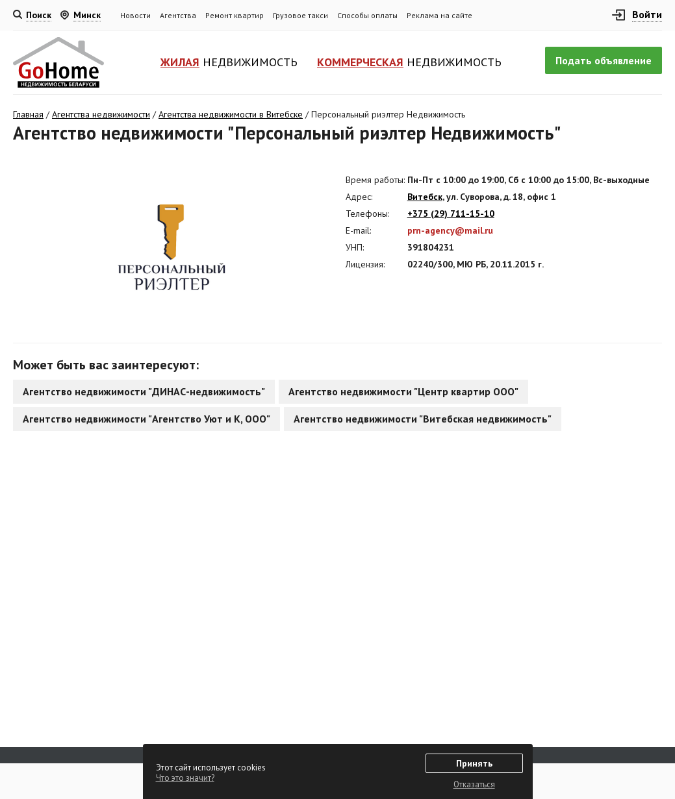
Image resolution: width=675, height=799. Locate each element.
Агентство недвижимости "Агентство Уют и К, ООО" (146, 418)
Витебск (424, 197)
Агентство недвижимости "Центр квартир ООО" (403, 391)
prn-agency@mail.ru (450, 230)
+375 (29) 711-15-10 (450, 213)
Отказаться (474, 784)
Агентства (178, 15)
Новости (135, 15)
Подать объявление (603, 60)
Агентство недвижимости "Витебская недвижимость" (423, 418)
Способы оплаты (367, 15)
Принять (474, 763)
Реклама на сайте (439, 15)
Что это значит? (185, 777)
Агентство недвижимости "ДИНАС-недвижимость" (144, 391)
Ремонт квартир (234, 15)
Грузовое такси (300, 15)
